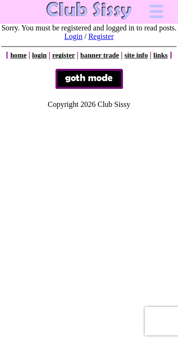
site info (136, 55)
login (39, 55)
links (160, 55)
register (63, 55)
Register (100, 36)
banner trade (99, 55)
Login (74, 36)
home (18, 55)
